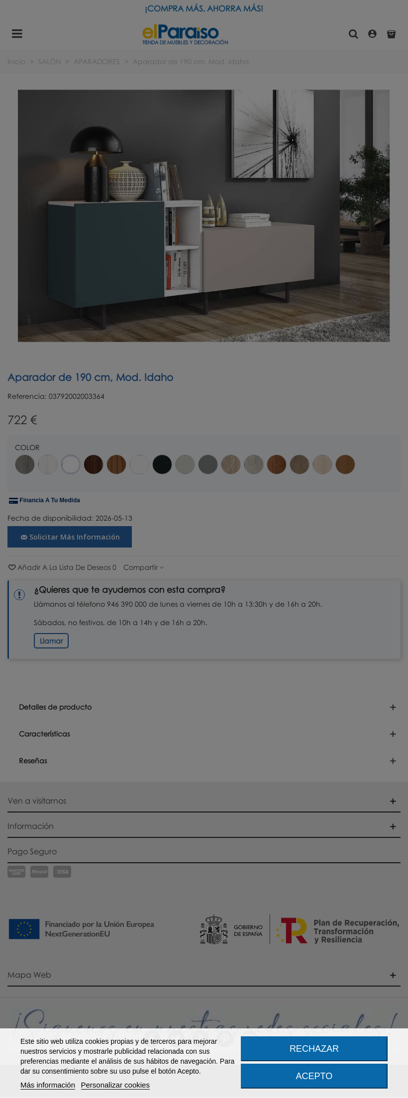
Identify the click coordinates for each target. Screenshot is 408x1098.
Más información (47, 1085)
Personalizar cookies (115, 1085)
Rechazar (314, 1049)
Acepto (314, 1076)
